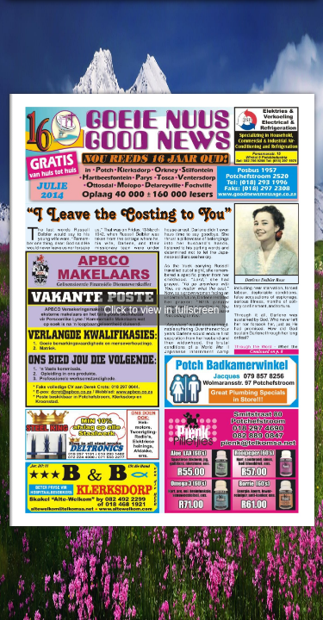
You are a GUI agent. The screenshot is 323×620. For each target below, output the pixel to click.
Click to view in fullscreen (161, 310)
